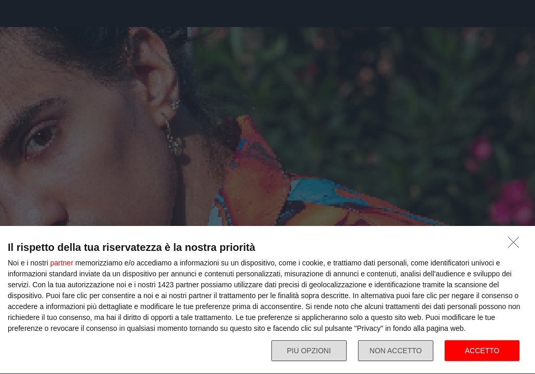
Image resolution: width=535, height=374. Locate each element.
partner (61, 262)
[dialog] (267, 300)
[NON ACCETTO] (516, 245)
